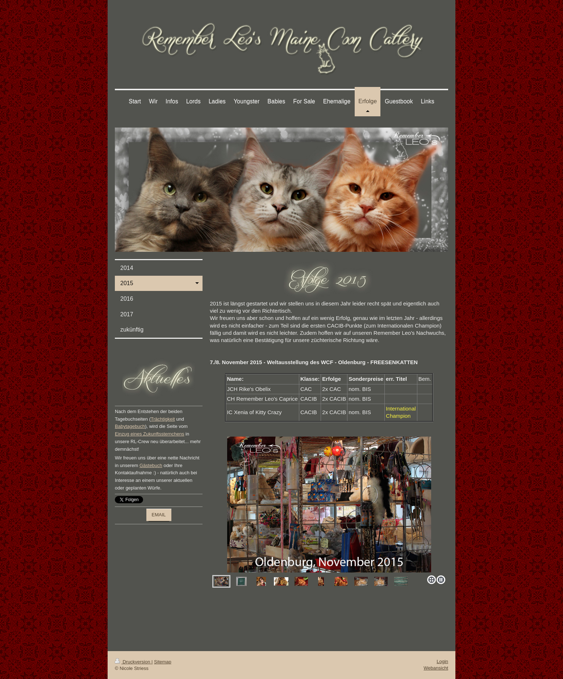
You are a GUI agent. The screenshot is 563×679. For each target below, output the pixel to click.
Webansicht (436, 668)
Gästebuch (150, 465)
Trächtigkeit (163, 419)
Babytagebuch (130, 426)
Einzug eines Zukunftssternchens (149, 434)
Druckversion (133, 662)
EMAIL (159, 514)
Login (442, 661)
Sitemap (162, 662)
